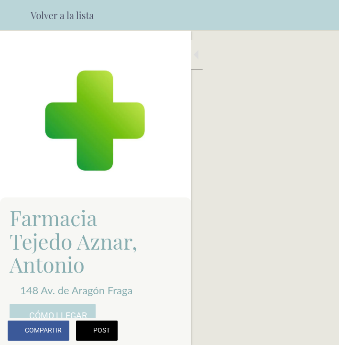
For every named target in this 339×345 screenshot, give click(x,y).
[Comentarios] (319, 331)
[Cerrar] (15, 15)
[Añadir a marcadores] (296, 331)
